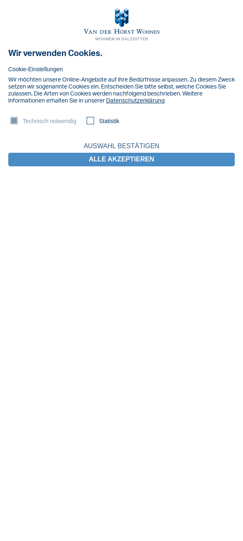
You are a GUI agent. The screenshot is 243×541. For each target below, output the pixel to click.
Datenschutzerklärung (135, 101)
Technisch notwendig (49, 121)
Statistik (109, 121)
